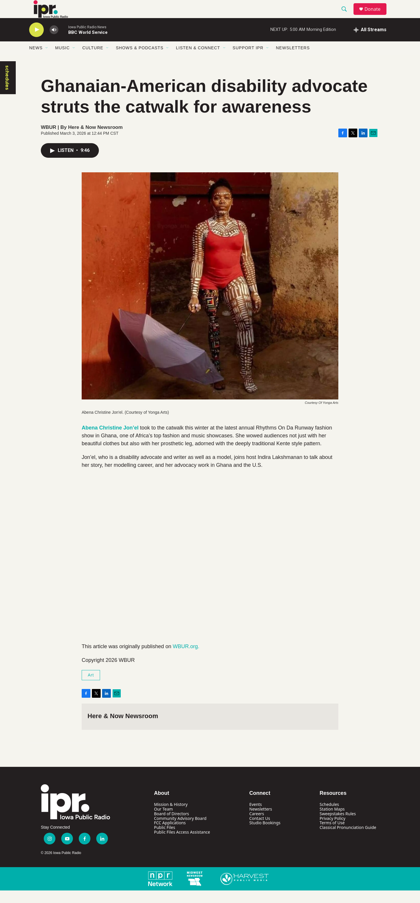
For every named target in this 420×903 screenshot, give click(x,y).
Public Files (164, 840)
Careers (256, 826)
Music (62, 60)
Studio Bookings (265, 835)
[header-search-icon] (346, 15)
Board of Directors (171, 826)
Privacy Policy (332, 831)
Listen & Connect (198, 60)
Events (255, 817)
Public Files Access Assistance (182, 845)
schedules (7, 90)
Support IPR (248, 60)
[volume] (54, 42)
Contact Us (259, 831)
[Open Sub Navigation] (47, 60)
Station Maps (332, 821)
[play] (36, 42)
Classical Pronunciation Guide (348, 840)
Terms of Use (332, 835)
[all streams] (370, 42)
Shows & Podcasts (139, 60)
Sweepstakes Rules (338, 826)
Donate (376, 15)
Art (91, 687)
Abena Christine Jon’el (110, 440)
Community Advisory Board (180, 831)
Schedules (329, 817)
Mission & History (171, 817)
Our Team (163, 821)
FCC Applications (170, 835)
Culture (92, 60)
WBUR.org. (186, 659)
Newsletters (293, 60)
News (36, 60)
